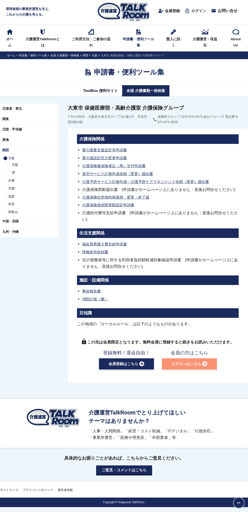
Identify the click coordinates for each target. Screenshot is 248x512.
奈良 (11, 205)
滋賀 (11, 197)
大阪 (11, 158)
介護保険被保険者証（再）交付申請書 (116, 166)
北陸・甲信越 (12, 130)
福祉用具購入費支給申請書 (106, 243)
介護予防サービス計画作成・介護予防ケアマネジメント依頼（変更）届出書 (149, 181)
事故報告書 (92, 290)
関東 (5, 119)
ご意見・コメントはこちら (124, 468)
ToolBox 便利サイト (99, 91)
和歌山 (13, 212)
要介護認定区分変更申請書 (106, 158)
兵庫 (11, 181)
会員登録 (166, 11)
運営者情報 (65, 488)
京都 (11, 189)
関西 (5, 151)
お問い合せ (222, 11)
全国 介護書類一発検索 (146, 91)
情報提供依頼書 (96, 251)
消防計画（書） (96, 297)
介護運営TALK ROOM (124, 12)
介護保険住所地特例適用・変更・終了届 (118, 197)
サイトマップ (9, 488)
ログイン (193, 11)
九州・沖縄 (10, 232)
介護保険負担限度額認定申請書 (110, 204)
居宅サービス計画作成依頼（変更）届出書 (119, 173)
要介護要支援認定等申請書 (106, 150)
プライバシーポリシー (38, 488)
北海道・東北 (12, 109)
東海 (5, 140)
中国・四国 (10, 222)
